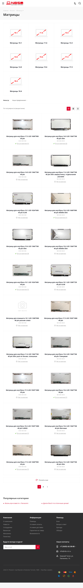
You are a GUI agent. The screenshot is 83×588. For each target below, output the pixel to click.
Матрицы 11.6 (41, 43)
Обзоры (59, 530)
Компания (7, 517)
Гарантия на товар (37, 530)
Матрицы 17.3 (67, 67)
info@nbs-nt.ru (65, 551)
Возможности (35, 533)
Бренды (59, 527)
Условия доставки (36, 527)
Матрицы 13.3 (67, 43)
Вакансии (6, 530)
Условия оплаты (36, 524)
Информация (35, 517)
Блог (58, 521)
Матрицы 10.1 (16, 43)
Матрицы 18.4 (16, 91)
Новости (6, 524)
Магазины (7, 533)
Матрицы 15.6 (41, 67)
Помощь (33, 521)
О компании (7, 521)
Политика (6, 536)
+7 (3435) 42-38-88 (67, 546)
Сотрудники (7, 527)
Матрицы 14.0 (16, 67)
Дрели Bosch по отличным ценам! (56, 503)
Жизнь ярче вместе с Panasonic (16, 503)
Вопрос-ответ (61, 524)
